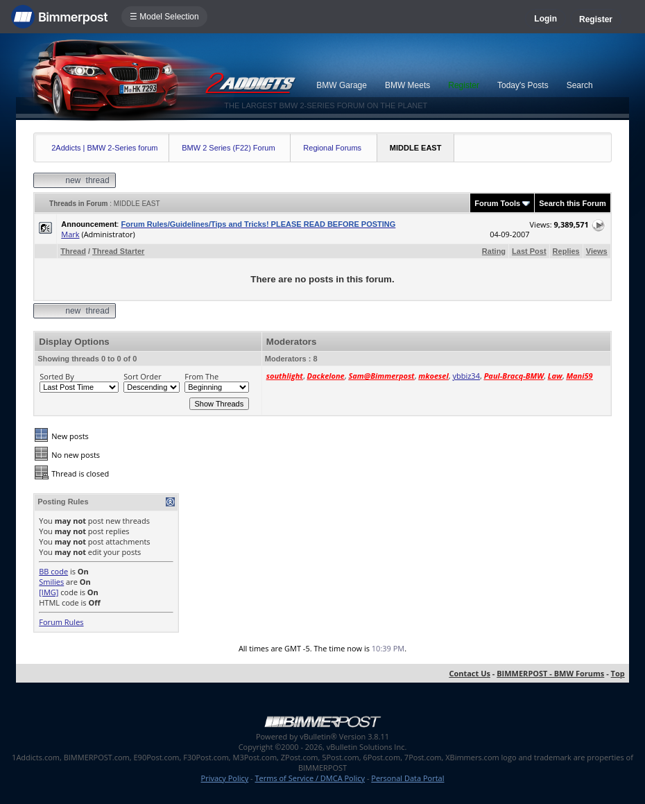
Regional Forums (332, 148)
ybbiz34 (465, 375)
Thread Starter (118, 251)
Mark (70, 234)
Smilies (51, 581)
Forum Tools (497, 203)
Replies (566, 251)
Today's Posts (523, 85)
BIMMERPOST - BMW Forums (550, 673)
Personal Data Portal (407, 778)
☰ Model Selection (164, 17)
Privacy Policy (225, 778)
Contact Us (469, 673)
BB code (53, 571)
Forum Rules (61, 622)
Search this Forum (572, 203)
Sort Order (142, 376)
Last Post (529, 251)
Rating (494, 251)
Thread (73, 251)
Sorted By (57, 376)
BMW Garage (341, 85)
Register (595, 19)
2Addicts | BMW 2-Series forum (104, 148)
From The (201, 376)
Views (597, 251)
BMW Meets (407, 85)
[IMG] (48, 592)
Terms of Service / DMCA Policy (310, 778)
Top (618, 673)
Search (580, 85)
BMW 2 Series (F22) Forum (228, 148)
